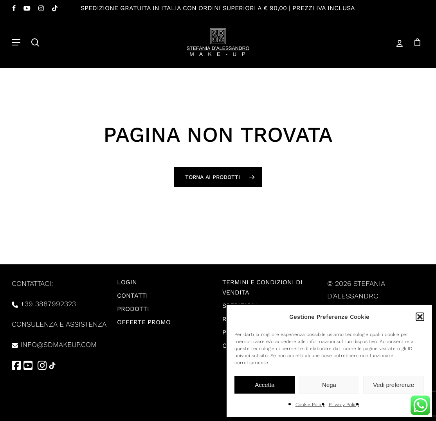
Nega (329, 384)
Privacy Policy (344, 404)
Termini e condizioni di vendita (262, 287)
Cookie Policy (310, 404)
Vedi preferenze (393, 384)
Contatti (132, 295)
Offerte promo (144, 322)
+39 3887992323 (48, 304)
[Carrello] (414, 42)
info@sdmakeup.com (58, 344)
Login (127, 282)
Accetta (264, 384)
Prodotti (133, 309)
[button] (420, 317)
